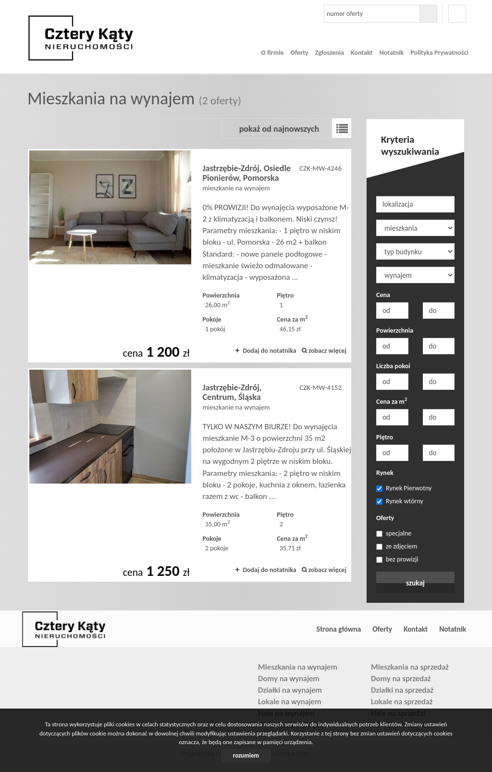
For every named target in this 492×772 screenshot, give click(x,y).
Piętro (384, 437)
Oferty (299, 53)
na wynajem (297, 667)
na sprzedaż (410, 667)
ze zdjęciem (397, 546)
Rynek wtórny (399, 501)
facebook (457, 14)
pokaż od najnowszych (279, 129)
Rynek (385, 473)
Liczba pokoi (393, 366)
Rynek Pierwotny (403, 488)
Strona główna (339, 629)
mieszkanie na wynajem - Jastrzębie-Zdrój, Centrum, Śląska (189, 475)
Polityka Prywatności (439, 53)
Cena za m (391, 401)
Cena (383, 295)
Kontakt (361, 53)
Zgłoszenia (329, 53)
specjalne (393, 533)
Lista (342, 128)
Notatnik (391, 53)
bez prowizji (397, 559)
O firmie (272, 53)
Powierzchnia (394, 330)
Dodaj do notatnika (269, 351)
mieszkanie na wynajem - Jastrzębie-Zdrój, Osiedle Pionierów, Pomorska (189, 255)
